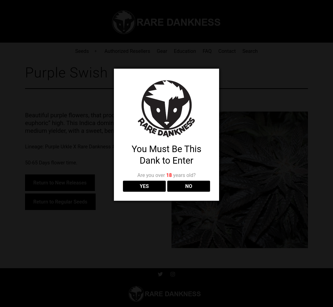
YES (144, 186)
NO (188, 186)
